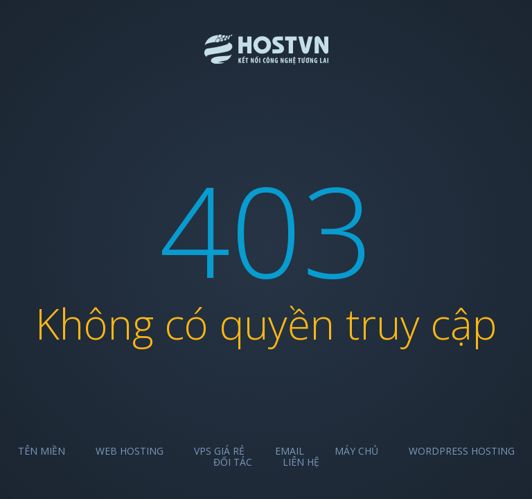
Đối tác (232, 462)
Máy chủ (356, 450)
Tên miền (41, 450)
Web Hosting (129, 450)
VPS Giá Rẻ (219, 450)
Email (289, 450)
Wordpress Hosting (462, 450)
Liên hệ (301, 462)
